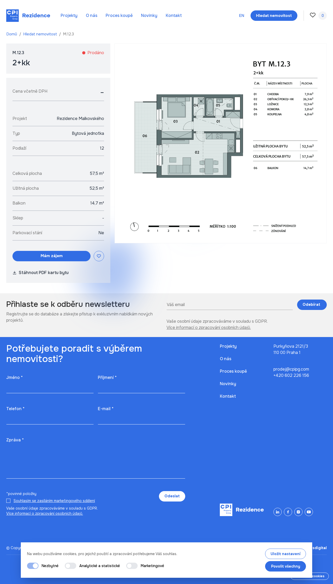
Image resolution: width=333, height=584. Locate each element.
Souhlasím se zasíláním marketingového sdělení (54, 500)
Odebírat (312, 304)
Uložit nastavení (285, 553)
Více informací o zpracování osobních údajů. (208, 327)
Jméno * (14, 377)
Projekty (69, 15)
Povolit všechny (285, 566)
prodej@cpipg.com (291, 369)
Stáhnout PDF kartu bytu (40, 272)
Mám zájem (52, 255)
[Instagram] (298, 512)
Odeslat (172, 496)
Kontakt (174, 15)
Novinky (149, 15)
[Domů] (28, 15)
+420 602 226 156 (291, 375)
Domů (12, 34)
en (241, 15)
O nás (91, 15)
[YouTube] (309, 512)
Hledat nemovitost (40, 34)
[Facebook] (288, 512)
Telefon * (15, 408)
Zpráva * (15, 440)
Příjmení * (107, 377)
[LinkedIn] (277, 512)
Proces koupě (119, 15)
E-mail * (105, 408)
